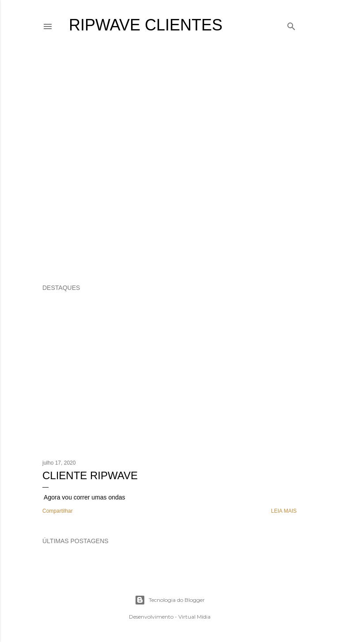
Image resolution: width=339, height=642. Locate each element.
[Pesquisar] (291, 24)
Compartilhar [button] (57, 511)
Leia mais (284, 511)
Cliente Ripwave (90, 475)
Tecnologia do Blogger (170, 600)
